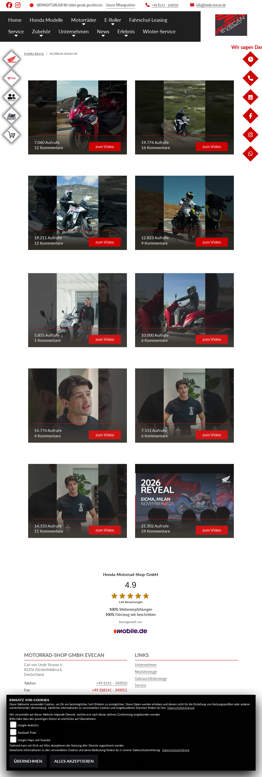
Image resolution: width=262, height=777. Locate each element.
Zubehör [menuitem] (41, 31)
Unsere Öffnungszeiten (120, 5)
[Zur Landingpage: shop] (11, 143)
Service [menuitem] (16, 31)
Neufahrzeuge (146, 671)
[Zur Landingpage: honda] (11, 68)
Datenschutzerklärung (180, 707)
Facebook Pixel (27, 732)
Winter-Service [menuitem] (159, 31)
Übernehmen (28, 761)
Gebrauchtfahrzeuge (151, 678)
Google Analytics (28, 725)
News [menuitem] (103, 31)
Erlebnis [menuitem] (126, 31)
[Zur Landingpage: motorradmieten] (11, 124)
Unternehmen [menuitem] (74, 31)
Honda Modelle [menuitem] (46, 20)
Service (140, 685)
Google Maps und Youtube (34, 740)
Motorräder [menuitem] (83, 20)
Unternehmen (146, 665)
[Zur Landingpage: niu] (11, 87)
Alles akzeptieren (74, 761)
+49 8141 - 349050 (111, 683)
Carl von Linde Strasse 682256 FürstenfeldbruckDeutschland (43, 669)
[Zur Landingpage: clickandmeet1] (11, 105)
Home (14, 20)
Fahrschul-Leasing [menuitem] (148, 20)
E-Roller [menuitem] (112, 20)
